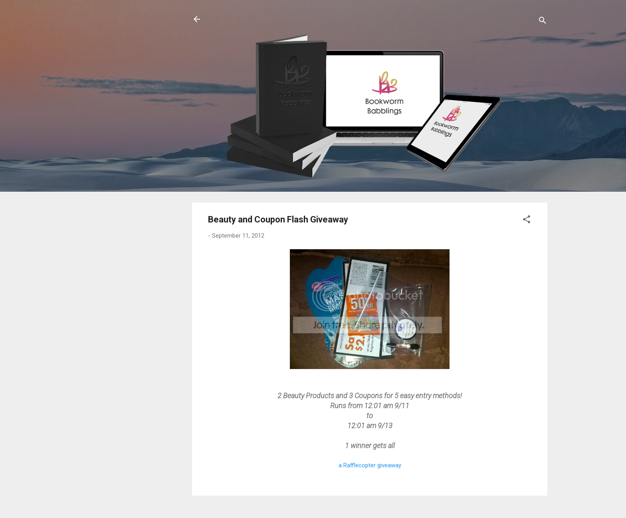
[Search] (542, 22)
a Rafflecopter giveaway (370, 465)
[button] (526, 220)
